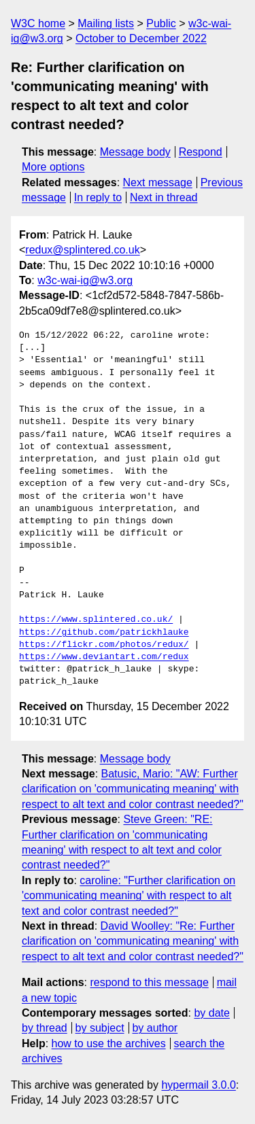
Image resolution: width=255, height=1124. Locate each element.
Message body (135, 152)
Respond (200, 152)
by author (154, 1028)
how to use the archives (109, 1043)
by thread (44, 1028)
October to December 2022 (141, 38)
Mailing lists (106, 23)
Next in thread (164, 197)
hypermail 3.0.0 (198, 1085)
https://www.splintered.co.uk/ (96, 620)
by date (211, 1013)
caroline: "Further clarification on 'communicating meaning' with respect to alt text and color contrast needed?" (128, 896)
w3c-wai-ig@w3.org (85, 280)
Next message (157, 182)
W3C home (38, 23)
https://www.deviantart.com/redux (104, 657)
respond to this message (149, 982)
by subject (99, 1028)
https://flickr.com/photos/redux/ (104, 645)
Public (161, 23)
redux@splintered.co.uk (82, 250)
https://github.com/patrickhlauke (104, 633)
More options (53, 167)
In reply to (98, 197)
